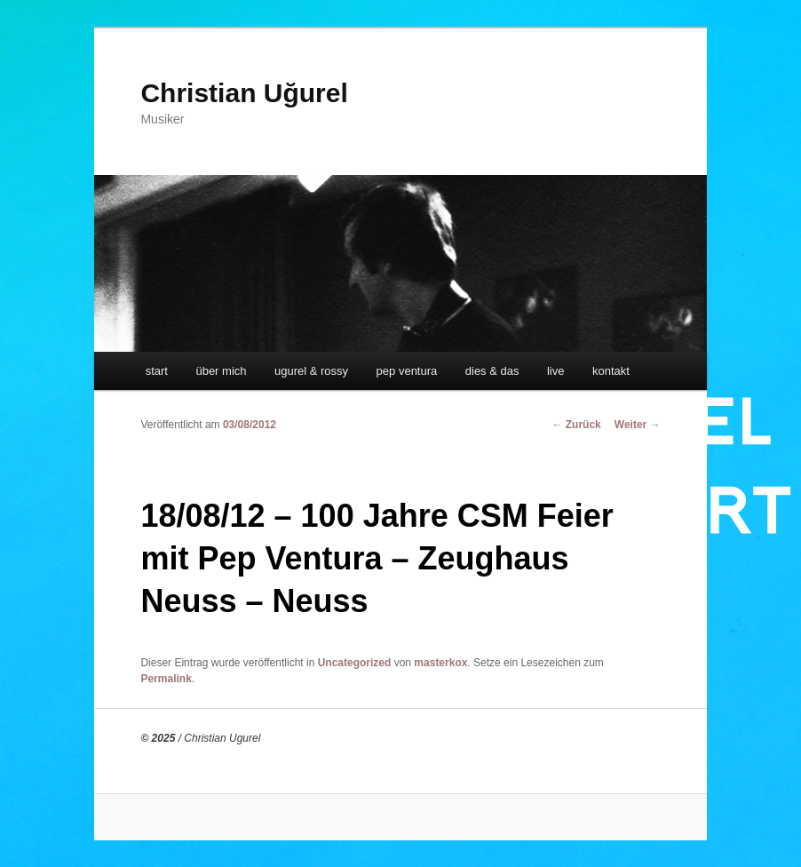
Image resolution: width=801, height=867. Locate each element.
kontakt (611, 371)
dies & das (492, 371)
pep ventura (407, 371)
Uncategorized (355, 662)
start (157, 371)
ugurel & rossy (311, 371)
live (556, 371)
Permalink (165, 678)
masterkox (440, 662)
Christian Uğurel (243, 92)
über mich (220, 371)
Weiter (638, 424)
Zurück (575, 424)
